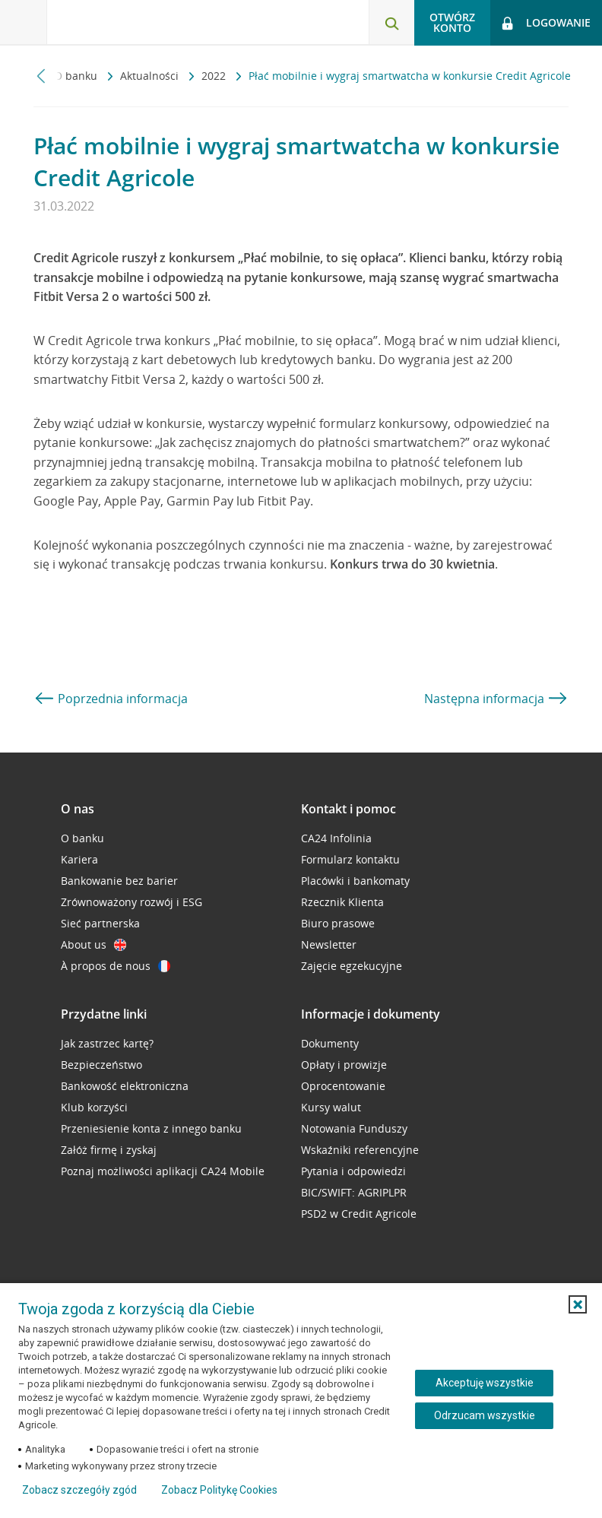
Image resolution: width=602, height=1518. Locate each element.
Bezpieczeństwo (101, 1064)
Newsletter (328, 944)
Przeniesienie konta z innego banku (151, 1128)
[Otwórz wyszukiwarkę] (391, 23)
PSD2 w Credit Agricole (359, 1213)
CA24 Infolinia (336, 838)
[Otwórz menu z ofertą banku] (23, 23)
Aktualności (151, 75)
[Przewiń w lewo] (41, 75)
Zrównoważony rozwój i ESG (131, 902)
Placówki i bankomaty (355, 880)
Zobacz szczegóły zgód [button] (79, 1490)
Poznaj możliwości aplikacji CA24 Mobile (163, 1171)
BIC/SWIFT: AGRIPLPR (354, 1192)
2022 (215, 75)
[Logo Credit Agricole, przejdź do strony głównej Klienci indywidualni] (125, 22)
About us (93, 944)
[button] (578, 1304)
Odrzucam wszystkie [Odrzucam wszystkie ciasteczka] (484, 1415)
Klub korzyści (94, 1107)
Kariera (79, 859)
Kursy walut (331, 1107)
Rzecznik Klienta (342, 902)
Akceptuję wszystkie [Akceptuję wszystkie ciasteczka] (485, 1383)
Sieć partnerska (100, 923)
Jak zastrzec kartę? (107, 1043)
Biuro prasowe (338, 923)
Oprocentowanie (343, 1086)
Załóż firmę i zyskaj (109, 1149)
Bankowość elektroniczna (125, 1086)
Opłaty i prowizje (344, 1064)
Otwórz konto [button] (452, 22)
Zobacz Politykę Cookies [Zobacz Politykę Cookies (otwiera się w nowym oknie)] (219, 1490)
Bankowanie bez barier (119, 880)
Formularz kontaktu (350, 859)
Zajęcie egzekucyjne (351, 966)
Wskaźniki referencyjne (360, 1149)
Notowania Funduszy (354, 1128)
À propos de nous (115, 966)
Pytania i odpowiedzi (353, 1171)
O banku (77, 75)
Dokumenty (330, 1043)
